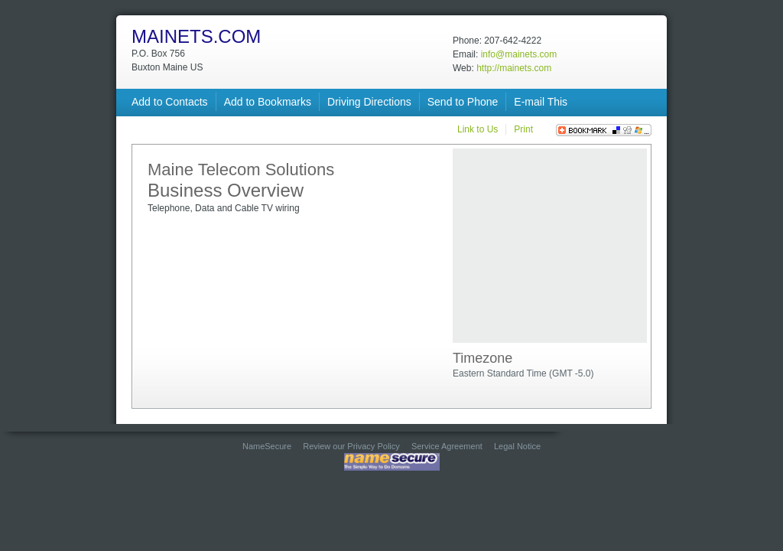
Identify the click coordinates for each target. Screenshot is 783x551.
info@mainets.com (519, 54)
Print (523, 129)
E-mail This (540, 102)
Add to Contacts (170, 102)
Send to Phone (463, 102)
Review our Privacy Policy (351, 446)
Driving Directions (369, 102)
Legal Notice (517, 446)
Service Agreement (446, 446)
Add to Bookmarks (267, 102)
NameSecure (266, 446)
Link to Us (477, 129)
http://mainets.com (513, 68)
